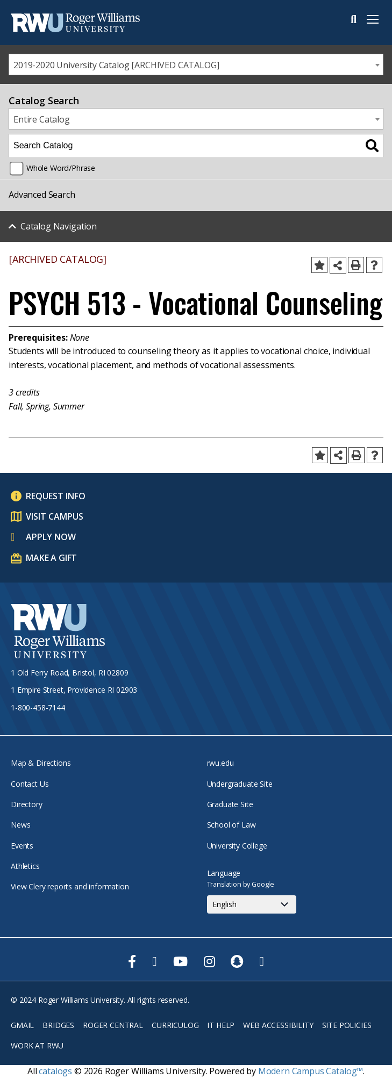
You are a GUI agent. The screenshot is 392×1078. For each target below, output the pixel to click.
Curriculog (175, 1025)
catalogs (55, 1071)
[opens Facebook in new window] (132, 961)
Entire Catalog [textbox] (41, 119)
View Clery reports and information (70, 886)
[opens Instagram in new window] (209, 961)
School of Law (231, 825)
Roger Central (113, 1025)
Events (22, 845)
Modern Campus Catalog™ (310, 1071)
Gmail (22, 1025)
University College (237, 845)
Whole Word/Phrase (60, 168)
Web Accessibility (278, 1025)
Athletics (25, 866)
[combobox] (196, 64)
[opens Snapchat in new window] (237, 961)
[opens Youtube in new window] (180, 961)
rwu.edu (220, 763)
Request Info (55, 496)
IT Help (220, 1025)
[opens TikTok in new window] (261, 961)
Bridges (58, 1025)
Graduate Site (230, 804)
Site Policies (347, 1025)
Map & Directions (40, 763)
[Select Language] (251, 904)
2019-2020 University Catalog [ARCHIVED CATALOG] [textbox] (116, 65)
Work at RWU (37, 1045)
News (20, 825)
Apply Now (51, 537)
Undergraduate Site (240, 784)
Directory (26, 804)
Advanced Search (42, 194)
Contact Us (29, 784)
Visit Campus (54, 516)
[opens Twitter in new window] (154, 961)
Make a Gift (51, 558)
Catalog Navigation (58, 226)
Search (354, 19)
